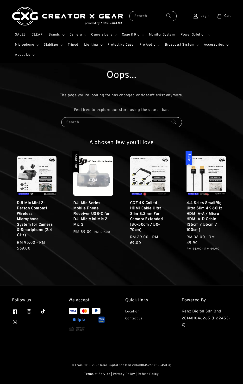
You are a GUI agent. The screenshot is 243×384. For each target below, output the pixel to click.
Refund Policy (148, 374)
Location (132, 312)
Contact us (134, 319)
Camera (75, 35)
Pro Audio (147, 45)
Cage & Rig (131, 35)
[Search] (168, 16)
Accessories (214, 45)
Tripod (73, 45)
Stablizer (51, 45)
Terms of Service (97, 374)
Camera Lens (101, 35)
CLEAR (37, 35)
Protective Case (120, 45)
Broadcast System (179, 45)
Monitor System (162, 35)
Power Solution (193, 35)
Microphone (24, 45)
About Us (22, 55)
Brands (54, 35)
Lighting (91, 45)
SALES (20, 35)
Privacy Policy (124, 374)
